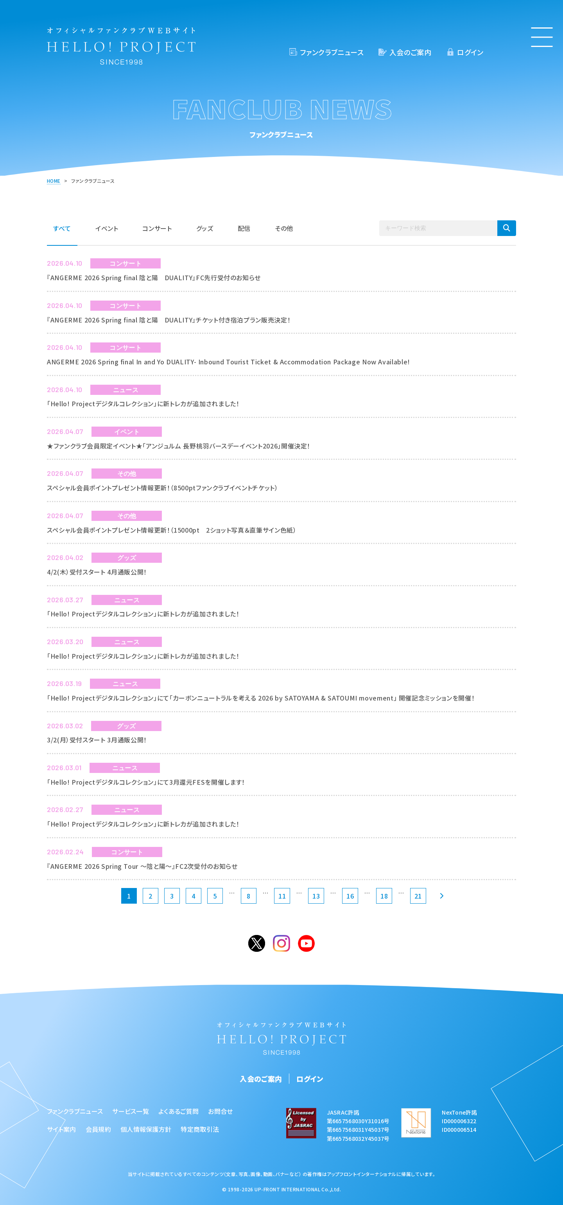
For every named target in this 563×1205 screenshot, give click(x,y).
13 (316, 896)
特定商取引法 (200, 1129)
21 (418, 896)
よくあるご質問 (178, 1111)
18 (384, 896)
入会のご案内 (410, 52)
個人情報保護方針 (146, 1129)
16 (350, 896)
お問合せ (220, 1111)
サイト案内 (61, 1129)
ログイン (470, 52)
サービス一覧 (130, 1111)
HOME (54, 180)
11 (282, 896)
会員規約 (98, 1129)
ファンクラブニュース (332, 52)
